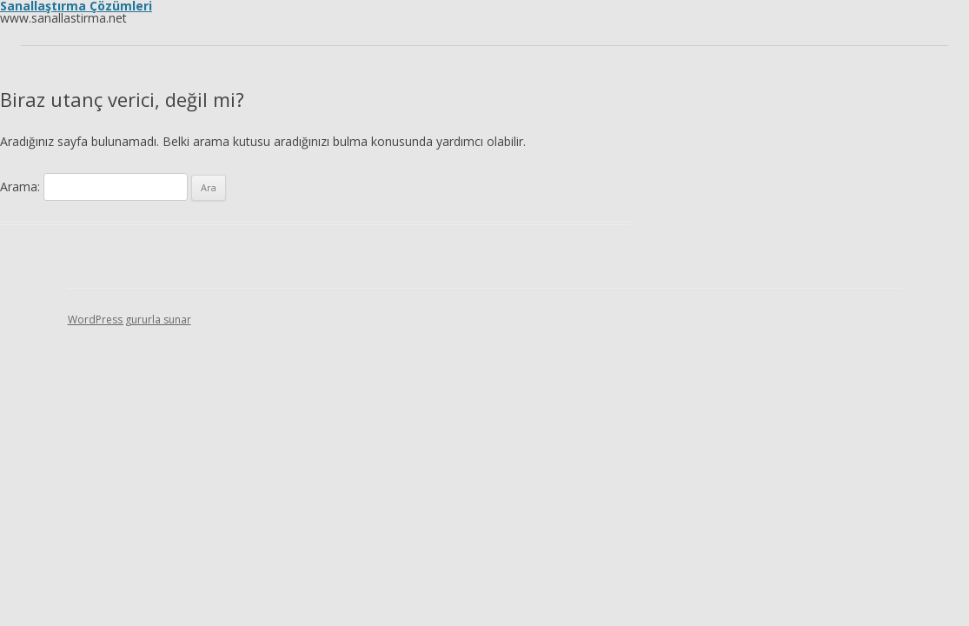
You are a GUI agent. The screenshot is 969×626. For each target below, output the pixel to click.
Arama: (20, 186)
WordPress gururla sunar (129, 319)
